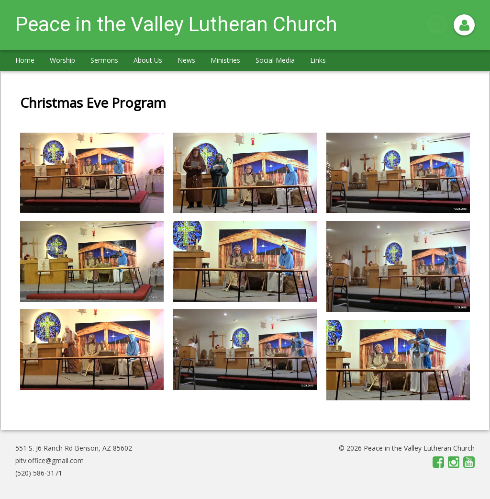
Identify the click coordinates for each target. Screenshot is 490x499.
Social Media (275, 60)
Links (318, 60)
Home (24, 60)
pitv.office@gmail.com (49, 460)
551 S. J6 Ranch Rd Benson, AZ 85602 (73, 448)
